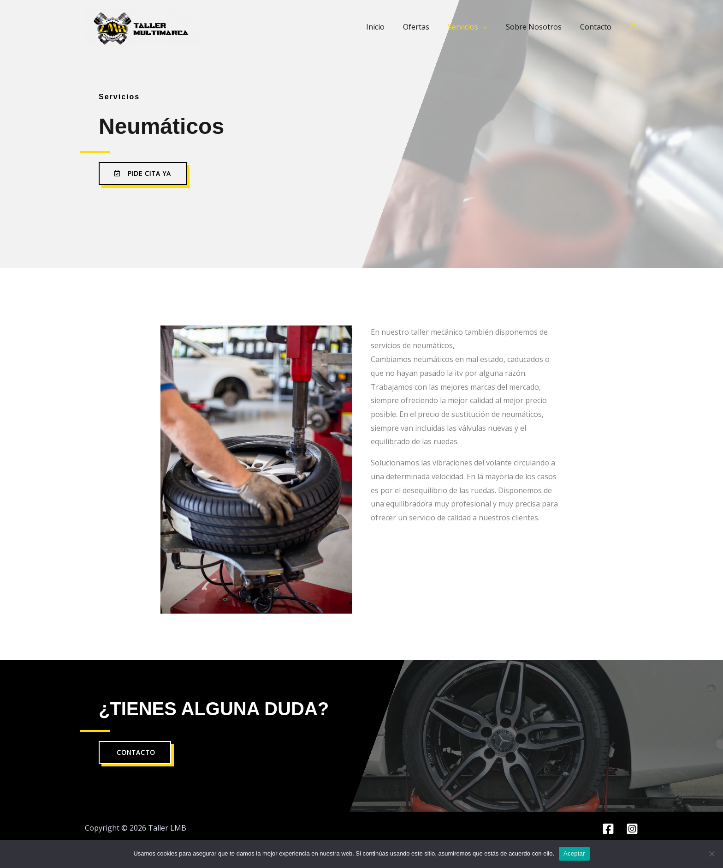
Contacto (597, 27)
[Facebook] (608, 829)
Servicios (472, 27)
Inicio (392, 27)
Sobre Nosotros (539, 27)
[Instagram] (632, 829)
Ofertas (429, 27)
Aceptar (574, 853)
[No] (711, 853)
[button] (634, 27)
